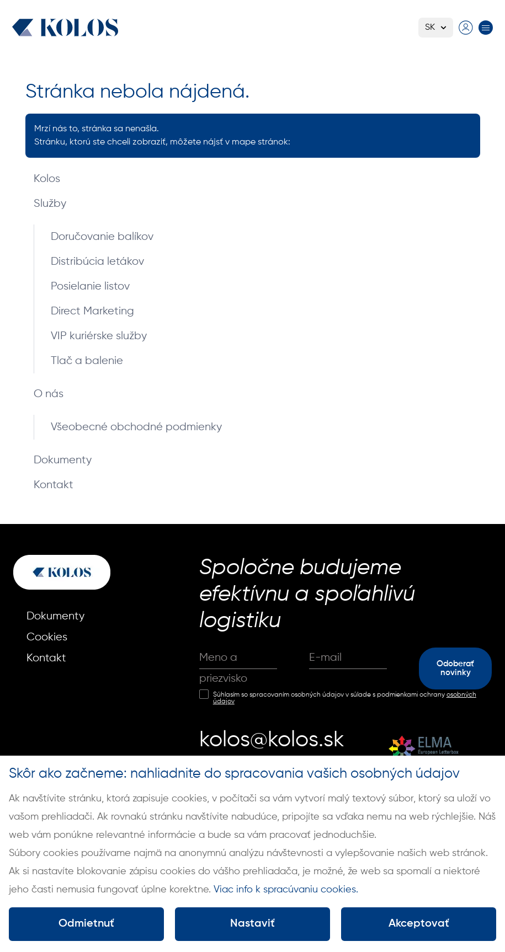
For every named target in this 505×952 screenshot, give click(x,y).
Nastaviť (252, 923)
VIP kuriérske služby (99, 336)
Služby (50, 204)
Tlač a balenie (87, 361)
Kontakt (53, 485)
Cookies (46, 637)
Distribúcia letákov (97, 262)
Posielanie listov (90, 286)
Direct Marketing (92, 311)
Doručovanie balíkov (102, 237)
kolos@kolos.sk (271, 740)
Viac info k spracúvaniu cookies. (286, 890)
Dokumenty (63, 460)
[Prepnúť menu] (486, 27)
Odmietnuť (86, 923)
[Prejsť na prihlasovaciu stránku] (466, 27)
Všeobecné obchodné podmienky (136, 427)
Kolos (47, 179)
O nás (48, 394)
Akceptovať (419, 923)
